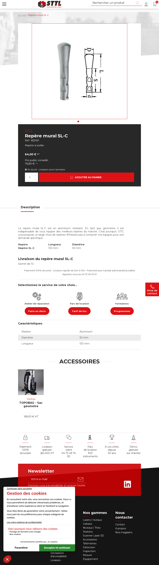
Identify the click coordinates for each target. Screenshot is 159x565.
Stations (88, 531)
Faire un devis (37, 311)
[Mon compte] (146, 4)
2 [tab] (81, 121)
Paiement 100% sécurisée (25, 450)
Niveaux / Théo (92, 527)
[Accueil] (49, 4)
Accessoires (90, 539)
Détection (89, 547)
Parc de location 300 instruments (90, 451)
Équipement (91, 559)
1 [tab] (78, 121)
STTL (29, 131)
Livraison (55, 560)
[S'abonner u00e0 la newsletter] (80, 479)
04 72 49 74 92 (69, 455)
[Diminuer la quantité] (35, 178)
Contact (120, 524)
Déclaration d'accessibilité (58, 555)
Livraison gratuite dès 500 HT (47, 450)
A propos (120, 528)
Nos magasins (123, 532)
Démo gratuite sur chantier (134, 450)
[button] (4, 4)
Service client (68, 448)
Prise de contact (152, 289)
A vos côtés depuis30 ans (112, 450)
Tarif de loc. (79, 311)
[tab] (30, 209)
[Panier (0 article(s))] (154, 4)
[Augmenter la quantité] (35, 175)
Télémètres (89, 543)
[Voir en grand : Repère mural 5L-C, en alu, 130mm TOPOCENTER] (79, 71)
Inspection (89, 551)
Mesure (87, 555)
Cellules (87, 523)
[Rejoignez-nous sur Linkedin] (127, 484)
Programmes (122, 311)
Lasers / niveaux (92, 519)
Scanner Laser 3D (93, 535)
